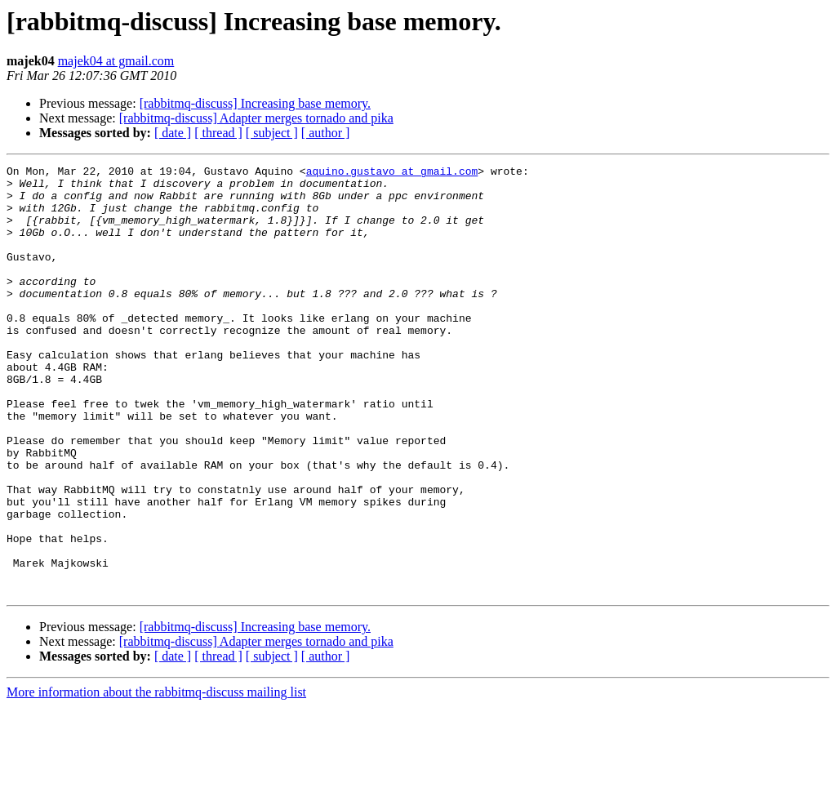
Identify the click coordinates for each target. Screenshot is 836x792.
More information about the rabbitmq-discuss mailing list (156, 778)
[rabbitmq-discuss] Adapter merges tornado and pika (256, 118)
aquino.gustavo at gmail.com (392, 173)
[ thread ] (218, 133)
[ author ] (325, 133)
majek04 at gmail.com (116, 61)
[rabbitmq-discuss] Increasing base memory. (255, 103)
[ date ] (172, 133)
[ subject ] (272, 133)
